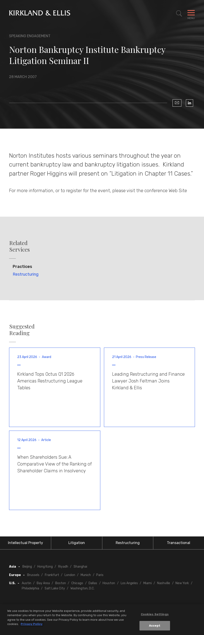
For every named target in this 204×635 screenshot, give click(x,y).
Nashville (163, 583)
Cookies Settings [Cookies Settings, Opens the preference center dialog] (155, 614)
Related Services (19, 246)
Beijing (27, 567)
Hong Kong (45, 567)
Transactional (178, 543)
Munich (86, 575)
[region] (102, 619)
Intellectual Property (25, 543)
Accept (155, 625)
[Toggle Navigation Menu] (191, 13)
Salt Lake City (55, 588)
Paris (99, 575)
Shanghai (80, 567)
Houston (109, 583)
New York (182, 583)
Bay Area (43, 583)
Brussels (33, 575)
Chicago (77, 583)
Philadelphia (30, 588)
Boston (60, 583)
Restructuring (25, 274)
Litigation (76, 543)
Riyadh (63, 567)
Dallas (93, 583)
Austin (26, 583)
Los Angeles (129, 583)
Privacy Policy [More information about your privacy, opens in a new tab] (32, 624)
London (70, 575)
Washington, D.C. (82, 588)
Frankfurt (52, 575)
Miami (147, 583)
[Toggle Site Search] (179, 13)
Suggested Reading (22, 329)
